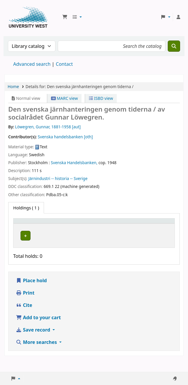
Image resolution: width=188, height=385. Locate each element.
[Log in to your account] (178, 17)
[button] (65, 17)
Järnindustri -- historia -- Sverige (58, 178)
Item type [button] (21, 226)
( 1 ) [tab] (26, 208)
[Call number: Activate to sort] (109, 226)
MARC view (64, 98)
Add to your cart (38, 329)
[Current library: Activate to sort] (66, 226)
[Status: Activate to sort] (138, 226)
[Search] (174, 46)
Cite (24, 316)
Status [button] (135, 229)
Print (25, 304)
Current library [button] (58, 229)
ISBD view (101, 98)
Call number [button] (103, 226)
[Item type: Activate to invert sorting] (26, 226)
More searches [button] (37, 353)
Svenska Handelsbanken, (74, 162)
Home (13, 86)
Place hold (31, 292)
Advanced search (31, 64)
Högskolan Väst (58, 240)
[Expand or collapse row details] (162, 247)
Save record (33, 341)
